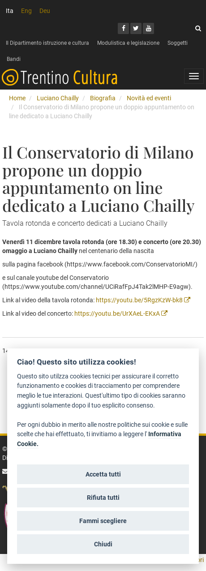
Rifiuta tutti (103, 497)
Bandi (14, 59)
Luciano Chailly (58, 98)
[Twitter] (136, 28)
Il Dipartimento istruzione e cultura (47, 43)
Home (17, 98)
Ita (9, 10)
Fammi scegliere (103, 520)
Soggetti (177, 43)
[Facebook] (123, 28)
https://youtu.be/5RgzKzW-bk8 (143, 300)
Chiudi (103, 544)
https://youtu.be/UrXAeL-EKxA (120, 313)
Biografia (103, 98)
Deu (44, 10)
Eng (26, 10)
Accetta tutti (103, 474)
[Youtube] (148, 28)
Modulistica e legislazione (128, 43)
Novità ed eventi (149, 98)
